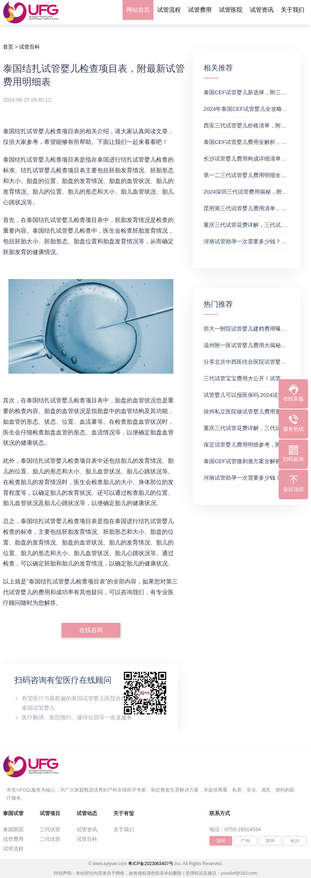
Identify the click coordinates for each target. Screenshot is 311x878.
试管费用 (200, 10)
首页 (8, 47)
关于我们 (292, 10)
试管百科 (29, 47)
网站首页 (138, 10)
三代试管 (50, 829)
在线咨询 (91, 630)
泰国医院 (13, 829)
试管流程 (169, 10)
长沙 (294, 840)
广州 (245, 840)
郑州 (270, 840)
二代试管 (50, 839)
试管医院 (231, 10)
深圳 (220, 840)
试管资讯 (261, 10)
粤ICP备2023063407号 (150, 863)
